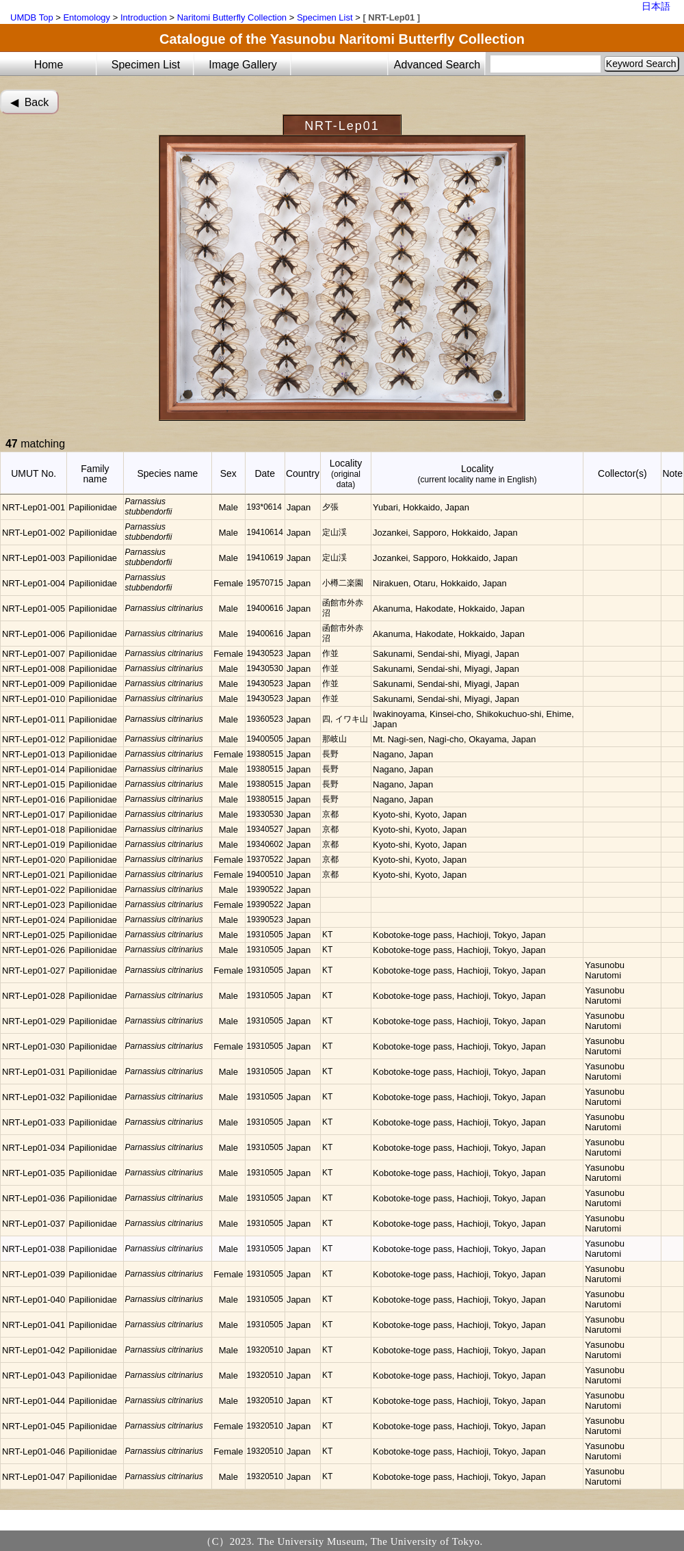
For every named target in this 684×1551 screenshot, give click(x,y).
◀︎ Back (29, 102)
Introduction (143, 17)
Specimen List (325, 17)
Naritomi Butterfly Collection (232, 17)
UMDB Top (31, 17)
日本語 (656, 6)
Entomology (86, 17)
